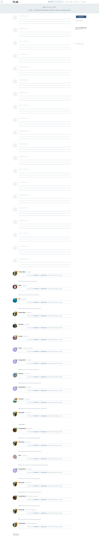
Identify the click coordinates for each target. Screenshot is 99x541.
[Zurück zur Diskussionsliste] (2, 2)
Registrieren (44, 275)
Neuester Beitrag (80, 43)
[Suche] (56, 2)
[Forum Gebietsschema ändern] (67, 2)
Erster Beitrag (79, 20)
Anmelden (36, 275)
